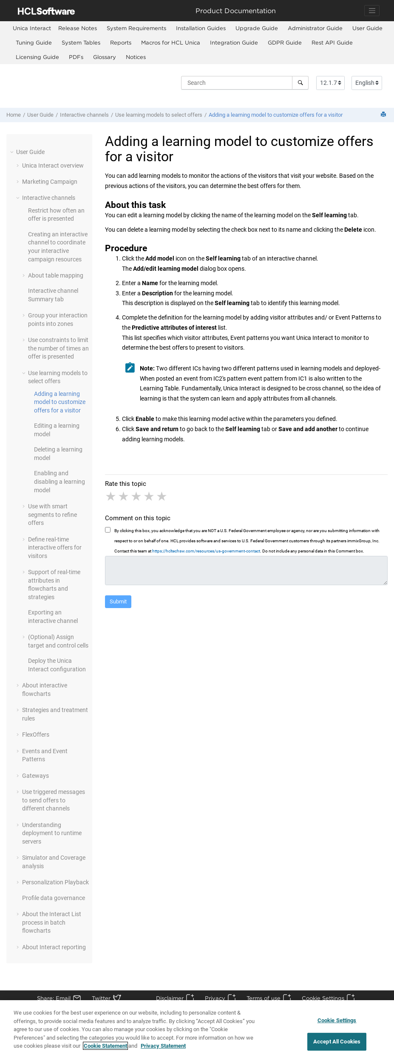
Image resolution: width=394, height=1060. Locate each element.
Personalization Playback (55, 882)
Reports (120, 42)
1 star (111, 496)
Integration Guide (234, 42)
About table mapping (55, 275)
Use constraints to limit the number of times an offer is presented (58, 348)
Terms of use (264, 998)
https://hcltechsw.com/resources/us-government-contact (206, 551)
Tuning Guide (34, 42)
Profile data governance (53, 898)
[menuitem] (32, 28)
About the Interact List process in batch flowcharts (51, 922)
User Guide (367, 28)
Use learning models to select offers (158, 115)
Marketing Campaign (49, 181)
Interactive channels (84, 115)
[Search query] (245, 83)
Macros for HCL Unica (170, 42)
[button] (12, 152)
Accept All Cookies (336, 1045)
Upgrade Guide (256, 28)
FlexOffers (35, 734)
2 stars (124, 496)
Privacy (215, 998)
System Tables (81, 42)
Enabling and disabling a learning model (59, 481)
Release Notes (77, 28)
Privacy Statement (163, 1049)
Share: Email (54, 998)
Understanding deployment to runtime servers (52, 833)
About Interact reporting (54, 947)
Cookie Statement (105, 1049)
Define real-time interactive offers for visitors (55, 547)
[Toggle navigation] (372, 10)
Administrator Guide (315, 28)
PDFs (76, 57)
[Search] (300, 83)
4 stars (149, 496)
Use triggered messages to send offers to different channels (53, 800)
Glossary (104, 57)
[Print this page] (384, 114)
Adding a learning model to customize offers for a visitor (276, 115)
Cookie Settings (323, 998)
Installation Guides (201, 28)
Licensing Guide (37, 57)
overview (53, 165)
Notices (136, 57)
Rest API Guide (332, 42)
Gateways (35, 775)
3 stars (136, 496)
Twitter (101, 998)
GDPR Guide (285, 42)
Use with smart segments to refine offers (52, 514)
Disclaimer (170, 998)
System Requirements (136, 28)
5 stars (162, 496)
